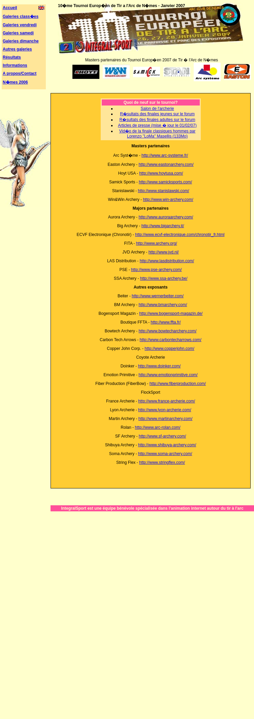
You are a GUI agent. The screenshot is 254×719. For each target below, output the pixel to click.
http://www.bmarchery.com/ (162, 304)
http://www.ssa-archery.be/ (164, 278)
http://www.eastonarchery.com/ (165, 164)
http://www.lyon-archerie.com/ (164, 410)
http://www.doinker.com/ (159, 366)
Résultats (12, 57)
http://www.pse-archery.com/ (156, 269)
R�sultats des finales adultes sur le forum (157, 119)
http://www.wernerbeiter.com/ (158, 296)
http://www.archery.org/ (156, 243)
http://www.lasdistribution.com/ (167, 261)
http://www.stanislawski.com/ (163, 190)
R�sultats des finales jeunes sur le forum (157, 114)
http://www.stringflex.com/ (162, 462)
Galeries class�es (20, 16)
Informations (15, 65)
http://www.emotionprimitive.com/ (167, 374)
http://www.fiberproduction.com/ (178, 383)
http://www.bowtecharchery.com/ (167, 331)
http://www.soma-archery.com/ (165, 453)
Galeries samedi (18, 33)
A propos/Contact (19, 73)
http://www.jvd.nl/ (164, 252)
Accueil (10, 7)
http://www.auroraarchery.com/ (165, 217)
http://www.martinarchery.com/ (165, 418)
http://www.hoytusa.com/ (161, 173)
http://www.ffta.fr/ (166, 322)
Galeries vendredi (20, 25)
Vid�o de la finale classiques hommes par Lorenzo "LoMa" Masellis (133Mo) (157, 134)
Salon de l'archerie (157, 108)
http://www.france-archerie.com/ (166, 401)
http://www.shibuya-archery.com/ (167, 445)
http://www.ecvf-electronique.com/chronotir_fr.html (179, 234)
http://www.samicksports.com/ (165, 182)
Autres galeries (17, 49)
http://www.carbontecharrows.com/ (170, 339)
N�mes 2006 (15, 82)
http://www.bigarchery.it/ (162, 225)
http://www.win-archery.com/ (168, 199)
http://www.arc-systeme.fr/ (164, 155)
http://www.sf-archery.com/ (162, 436)
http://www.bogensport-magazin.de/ (170, 313)
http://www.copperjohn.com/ (169, 348)
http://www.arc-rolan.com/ (157, 427)
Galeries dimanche (21, 41)
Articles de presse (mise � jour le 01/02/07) (157, 125)
